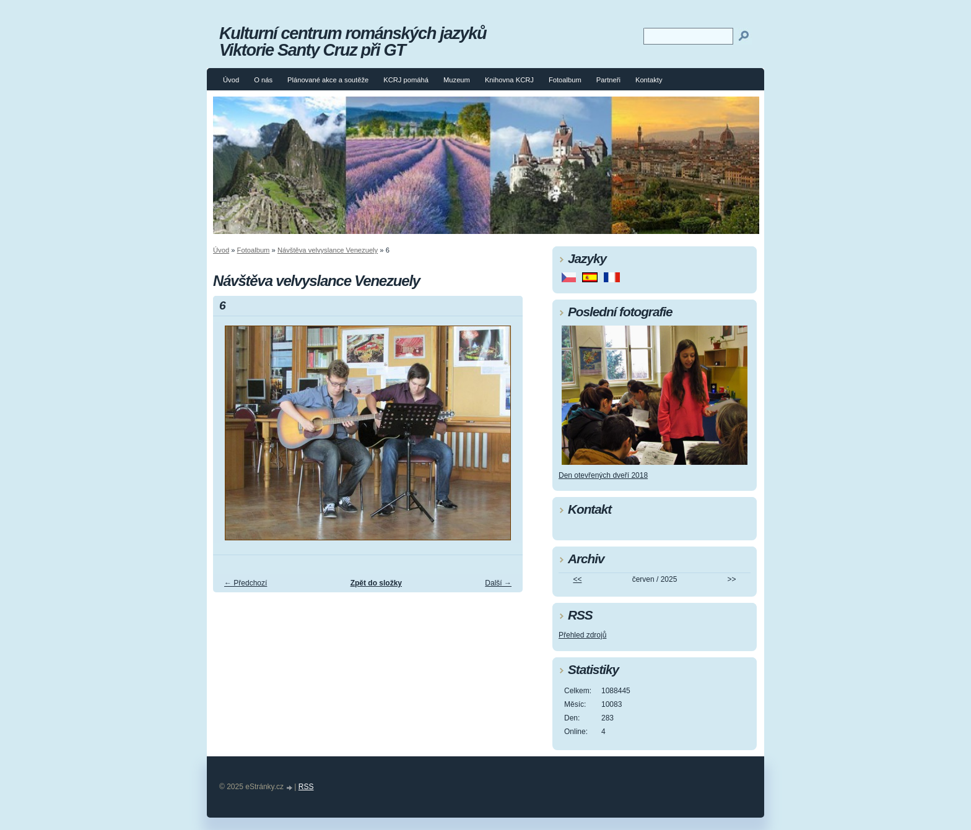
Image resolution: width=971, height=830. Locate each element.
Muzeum (456, 80)
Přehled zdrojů (582, 635)
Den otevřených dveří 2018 (603, 475)
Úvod (231, 80)
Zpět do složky (376, 583)
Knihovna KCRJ (509, 80)
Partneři (608, 80)
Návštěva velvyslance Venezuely (327, 250)
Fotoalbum (565, 80)
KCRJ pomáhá (406, 80)
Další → (498, 583)
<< (577, 579)
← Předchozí (245, 583)
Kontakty (649, 80)
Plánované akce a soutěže (327, 80)
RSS (306, 786)
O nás (263, 80)
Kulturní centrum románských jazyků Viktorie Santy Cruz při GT (352, 41)
